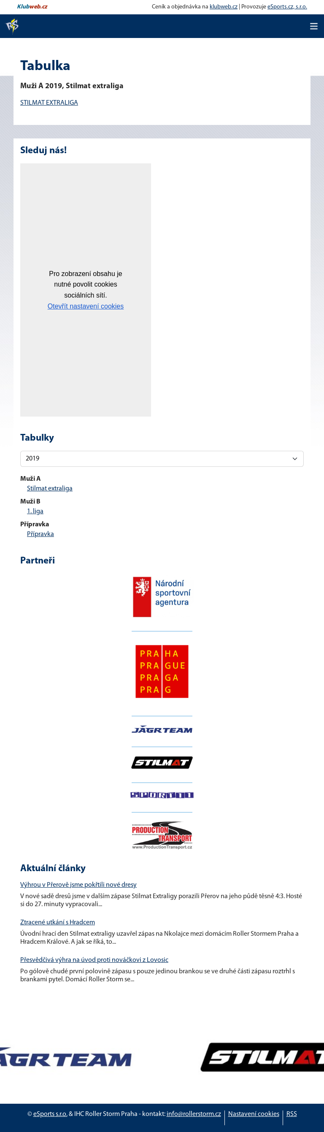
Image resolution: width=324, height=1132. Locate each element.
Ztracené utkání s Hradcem (57, 922)
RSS (291, 1114)
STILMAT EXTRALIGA (49, 103)
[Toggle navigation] (314, 26)
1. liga (35, 511)
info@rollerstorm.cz (194, 1114)
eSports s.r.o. (50, 1114)
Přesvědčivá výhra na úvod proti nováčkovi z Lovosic (94, 960)
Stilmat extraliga (50, 488)
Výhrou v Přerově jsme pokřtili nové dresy (78, 885)
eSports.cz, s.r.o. (287, 7)
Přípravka (40, 534)
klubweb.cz (224, 7)
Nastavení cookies (253, 1114)
